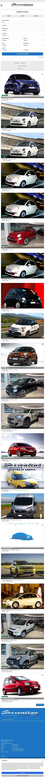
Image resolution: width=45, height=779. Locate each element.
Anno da (25, 38)
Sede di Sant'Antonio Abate (7, 740)
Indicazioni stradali (5, 751)
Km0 (22, 16)
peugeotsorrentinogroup (8, 719)
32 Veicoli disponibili (22, 54)
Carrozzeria (4, 33)
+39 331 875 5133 (15, 746)
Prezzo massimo (5, 38)
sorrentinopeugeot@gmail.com (18, 750)
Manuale (5, 49)
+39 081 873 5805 (15, 744)
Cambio (3, 48)
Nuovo (36, 16)
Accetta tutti (22, 772)
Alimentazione (5, 28)
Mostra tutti (41, 56)
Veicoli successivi (40, 704)
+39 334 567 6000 (15, 747)
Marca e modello (5, 20)
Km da (3, 43)
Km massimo (26, 43)
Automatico (26, 49)
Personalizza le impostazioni (22, 775)
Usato (8, 16)
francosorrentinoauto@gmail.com (18, 749)
